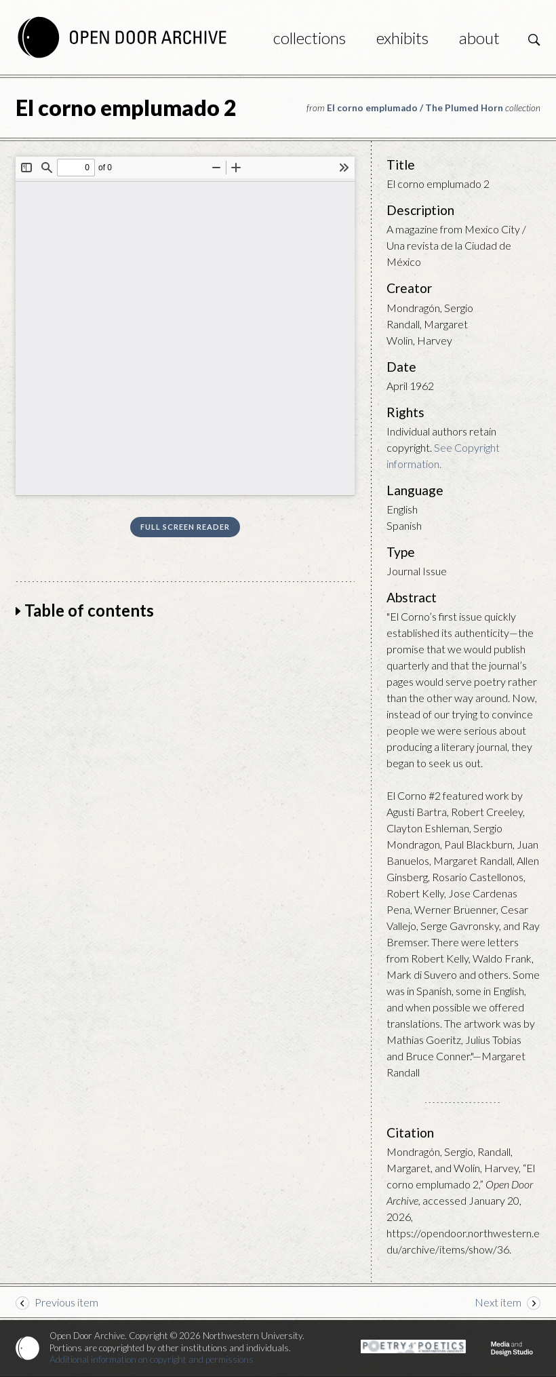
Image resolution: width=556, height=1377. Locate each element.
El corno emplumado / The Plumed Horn (415, 107)
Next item (498, 1302)
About (479, 37)
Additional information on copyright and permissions (151, 1359)
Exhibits (402, 37)
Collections (309, 37)
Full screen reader (185, 526)
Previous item (66, 1302)
